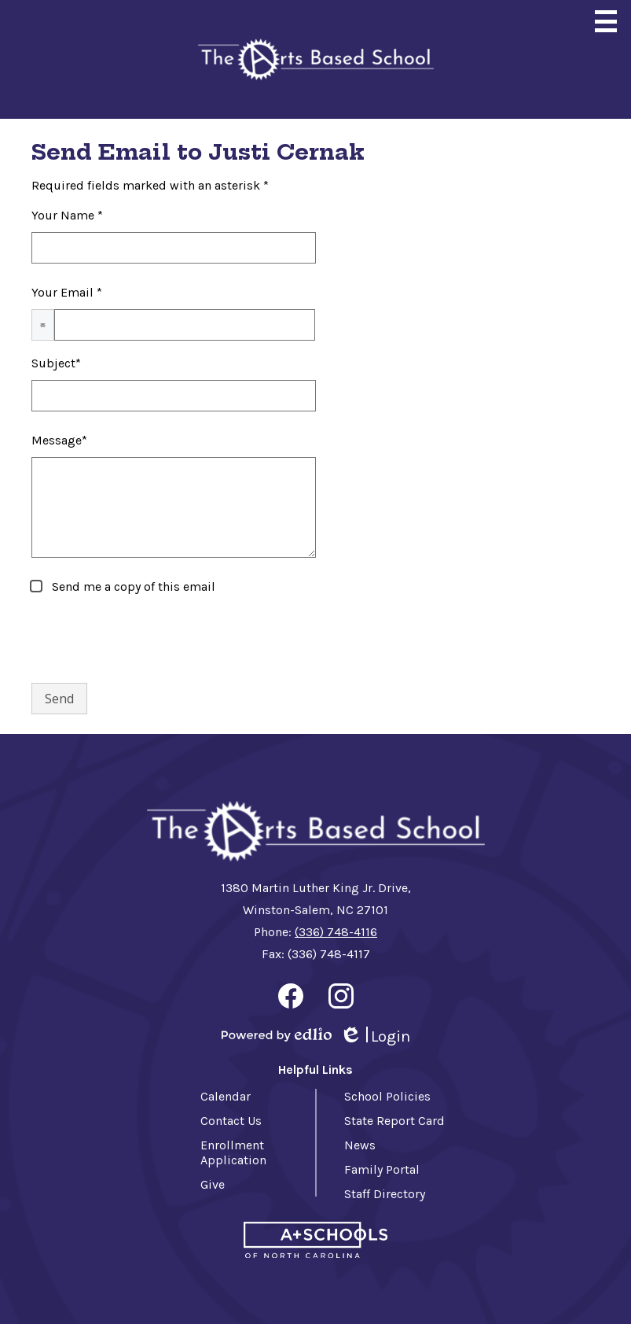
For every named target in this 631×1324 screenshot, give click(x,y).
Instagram (341, 999)
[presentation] (150, 639)
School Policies (387, 1096)
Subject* (56, 363)
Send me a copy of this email (132, 586)
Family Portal (382, 1169)
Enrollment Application (233, 1152)
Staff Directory (384, 1193)
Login (374, 1036)
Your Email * (66, 292)
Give (212, 1184)
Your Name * (67, 215)
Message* (59, 440)
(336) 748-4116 (336, 931)
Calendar (225, 1096)
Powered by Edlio (277, 1034)
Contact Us (231, 1120)
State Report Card (394, 1120)
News (360, 1145)
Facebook (291, 999)
